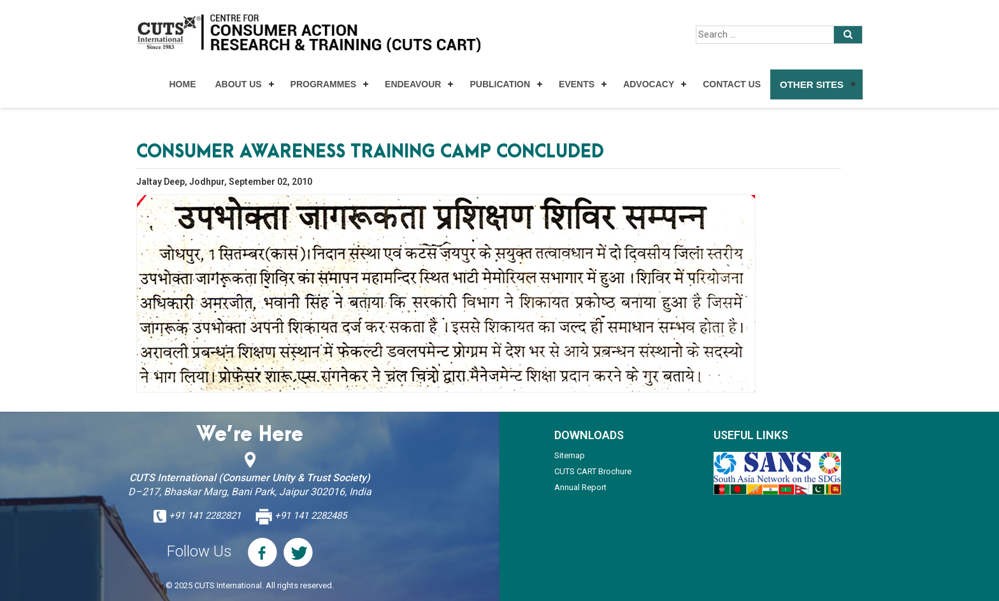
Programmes (323, 84)
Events (576, 84)
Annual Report (580, 487)
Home (182, 84)
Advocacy (648, 84)
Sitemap (569, 455)
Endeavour (413, 84)
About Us (238, 84)
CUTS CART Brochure (592, 471)
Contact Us (732, 84)
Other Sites (812, 84)
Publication (500, 84)
